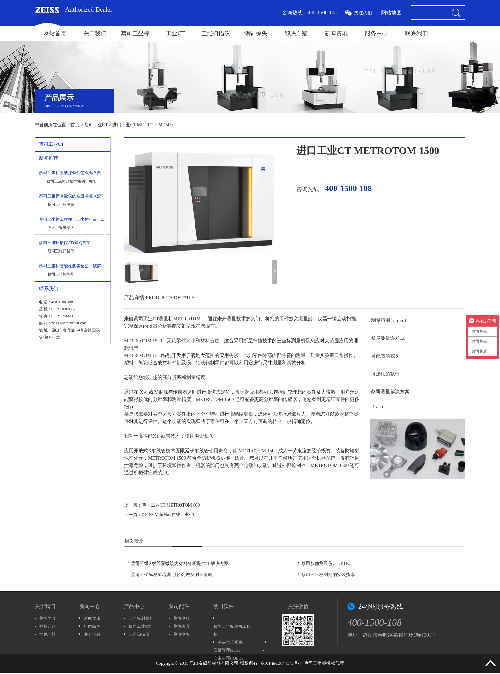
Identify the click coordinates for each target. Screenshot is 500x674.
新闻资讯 (336, 33)
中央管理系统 (230, 642)
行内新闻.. (93, 626)
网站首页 (54, 33)
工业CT (175, 33)
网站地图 (391, 12)
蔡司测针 (181, 618)
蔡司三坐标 (135, 33)
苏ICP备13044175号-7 (281, 663)
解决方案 (295, 33)
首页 (74, 124)
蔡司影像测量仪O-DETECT (327, 563)
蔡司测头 (181, 634)
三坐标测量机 (141, 618)
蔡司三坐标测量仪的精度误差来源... (71, 196)
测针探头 (255, 33)
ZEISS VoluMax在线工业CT (168, 514)
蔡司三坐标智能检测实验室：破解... (71, 265)
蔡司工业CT (96, 124)
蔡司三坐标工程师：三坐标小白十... (71, 219)
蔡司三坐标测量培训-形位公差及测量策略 (172, 574)
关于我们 (95, 33)
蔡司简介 (47, 618)
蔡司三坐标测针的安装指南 (328, 574)
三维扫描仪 (215, 33)
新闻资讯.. (93, 618)
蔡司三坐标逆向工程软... (232, 630)
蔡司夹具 (181, 626)
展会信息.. (93, 634)
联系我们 (416, 33)
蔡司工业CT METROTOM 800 (171, 505)
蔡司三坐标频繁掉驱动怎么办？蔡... (71, 172)
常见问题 (47, 634)
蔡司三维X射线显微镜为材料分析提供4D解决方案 (180, 563)
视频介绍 (47, 626)
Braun (377, 406)
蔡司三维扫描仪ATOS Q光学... (66, 242)
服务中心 (376, 33)
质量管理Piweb (226, 650)
